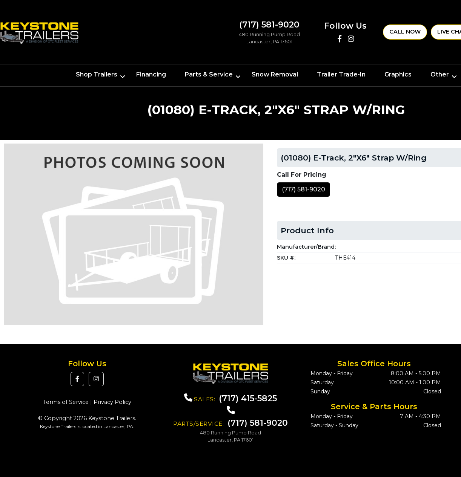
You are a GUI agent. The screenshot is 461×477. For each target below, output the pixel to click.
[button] (77, 379)
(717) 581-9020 (303, 189)
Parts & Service (209, 74)
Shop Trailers (96, 74)
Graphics (398, 74)
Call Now (405, 31)
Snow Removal (275, 74)
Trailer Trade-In (341, 74)
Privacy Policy (112, 402)
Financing (151, 74)
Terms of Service (66, 402)
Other (439, 74)
